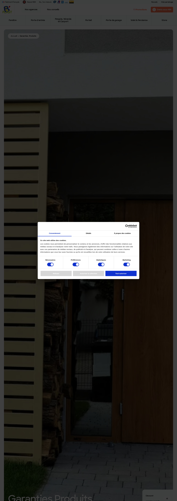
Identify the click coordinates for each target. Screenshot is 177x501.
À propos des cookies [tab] (122, 233)
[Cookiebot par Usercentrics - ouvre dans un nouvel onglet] (127, 226)
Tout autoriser (121, 273)
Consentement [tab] (54, 233)
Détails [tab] (88, 233)
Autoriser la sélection (88, 273)
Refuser (56, 273)
